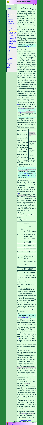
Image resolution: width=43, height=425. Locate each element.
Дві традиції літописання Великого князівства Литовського (12, 19)
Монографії (9, 13)
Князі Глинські (9, 58)
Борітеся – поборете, (22, 418)
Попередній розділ (23, 420)
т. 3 (18, 193)
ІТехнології (8, 70)
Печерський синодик (10, 22)
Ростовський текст (10, 28)
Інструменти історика (10, 67)
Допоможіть (21, 421)
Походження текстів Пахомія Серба (12, 39)
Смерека (8, 71)
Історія (8, 12)
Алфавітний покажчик (9, 66)
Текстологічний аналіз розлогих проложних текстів (12, 30)
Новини (8, 10)
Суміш (8, 74)
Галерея (8, 72)
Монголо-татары (24, 413)
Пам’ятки (8, 69)
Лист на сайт (8, 5)
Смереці (13, 424)
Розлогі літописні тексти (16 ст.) (12, 42)
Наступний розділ (30, 420)
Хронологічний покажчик (10, 65)
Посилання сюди (9, 8)
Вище (26, 420)
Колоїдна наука (9, 11)
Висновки (9, 53)
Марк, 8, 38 (27, 175)
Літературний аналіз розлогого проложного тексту (12, 33)
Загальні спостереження (11, 52)
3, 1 (25, 134)
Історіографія (10, 54)
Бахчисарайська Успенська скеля (11, 18)
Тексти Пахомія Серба (11, 37)
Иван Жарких (9, 75)
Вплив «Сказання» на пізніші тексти (12, 51)
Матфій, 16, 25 (26, 173)
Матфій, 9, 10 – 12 (28, 46)
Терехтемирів (9, 16)
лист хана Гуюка (22, 108)
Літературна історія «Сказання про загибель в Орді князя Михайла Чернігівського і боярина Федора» (12, 24)
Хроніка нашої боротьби (10, 73)
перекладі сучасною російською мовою (23, 170)
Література (8, 68)
